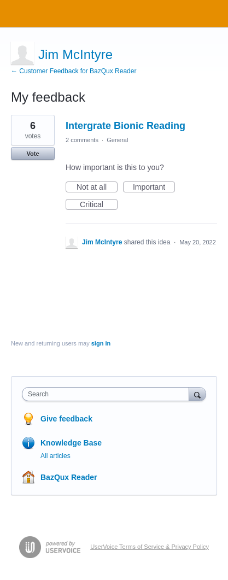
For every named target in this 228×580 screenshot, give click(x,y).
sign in (100, 343)
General (117, 140)
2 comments (82, 140)
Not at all (97, 187)
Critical (99, 205)
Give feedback (66, 418)
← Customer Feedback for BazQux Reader (73, 71)
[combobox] (108, 394)
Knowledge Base (71, 442)
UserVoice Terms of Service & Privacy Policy (149, 546)
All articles (55, 456)
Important (154, 187)
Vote (32, 153)
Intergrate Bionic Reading (125, 125)
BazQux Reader (68, 477)
